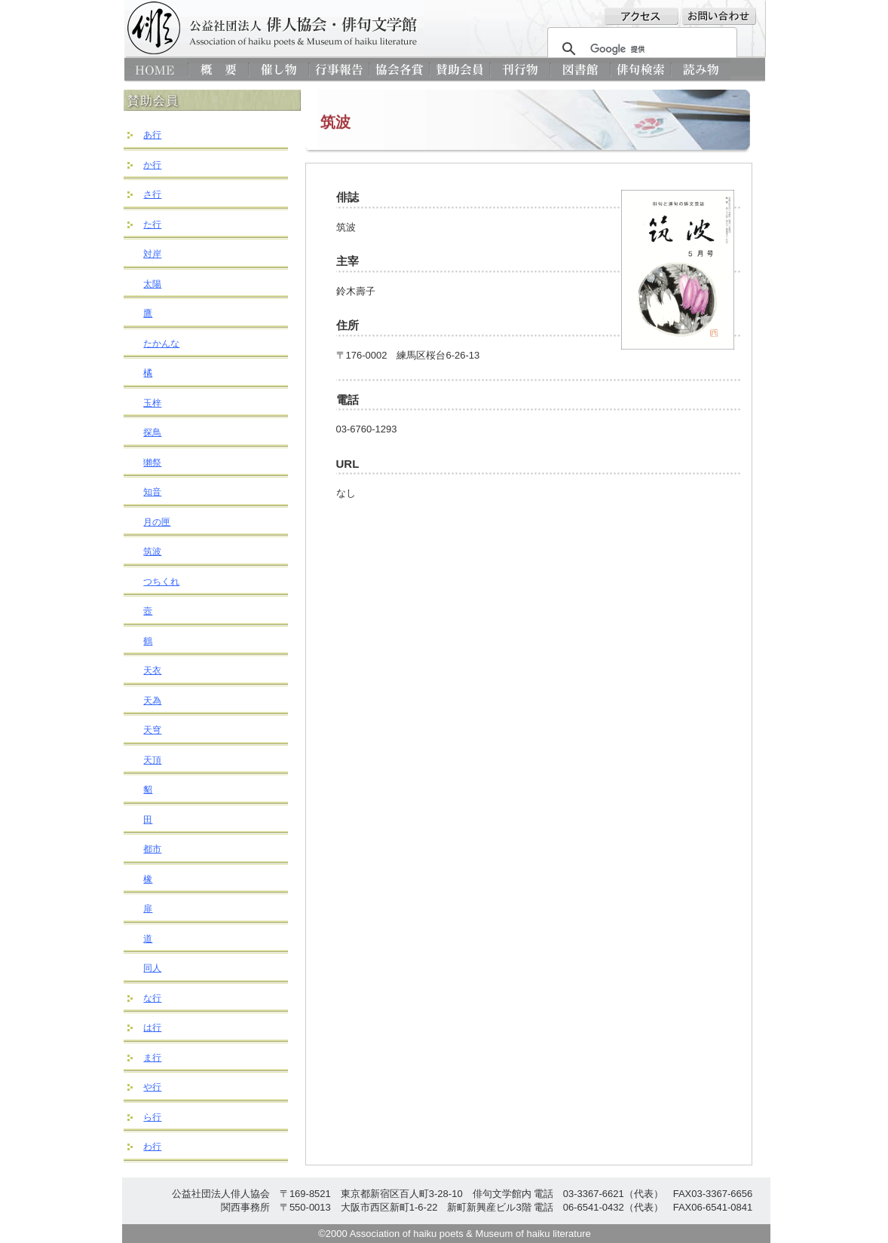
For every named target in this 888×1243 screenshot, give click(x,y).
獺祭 (152, 462)
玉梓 (152, 403)
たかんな (161, 343)
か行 (152, 165)
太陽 (152, 284)
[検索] (640, 49)
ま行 (152, 1057)
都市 (152, 849)
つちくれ (161, 581)
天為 (152, 700)
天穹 (152, 730)
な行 (152, 998)
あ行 (152, 135)
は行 (152, 1027)
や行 (152, 1087)
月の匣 (156, 522)
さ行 (152, 194)
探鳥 (152, 432)
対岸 (152, 254)
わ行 (152, 1146)
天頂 (152, 760)
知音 (152, 492)
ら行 (152, 1117)
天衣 (152, 670)
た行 (152, 224)
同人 (152, 968)
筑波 (152, 551)
